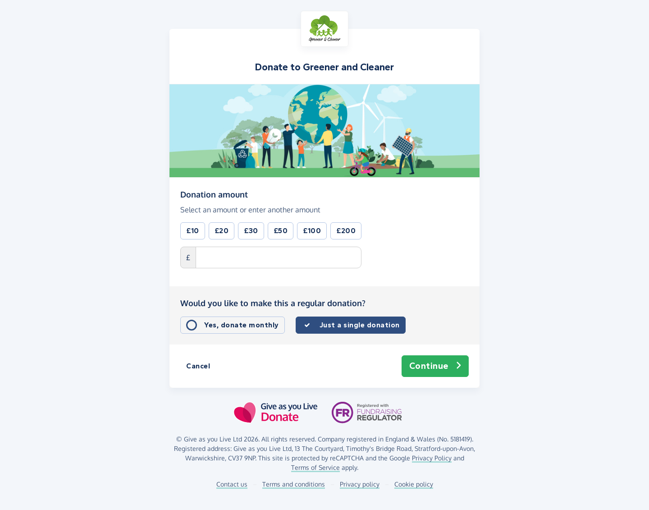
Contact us (231, 484)
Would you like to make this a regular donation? (273, 303)
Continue (435, 366)
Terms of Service (315, 467)
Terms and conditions (293, 484)
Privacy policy (359, 484)
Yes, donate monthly (241, 325)
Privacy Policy (432, 458)
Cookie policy (413, 484)
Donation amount (214, 193)
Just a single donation (360, 325)
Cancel (198, 366)
